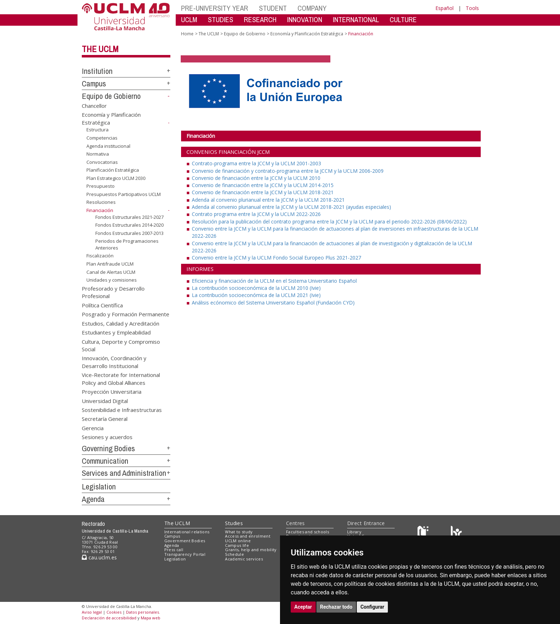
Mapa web (150, 617)
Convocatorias (102, 162)
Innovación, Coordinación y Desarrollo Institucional (114, 361)
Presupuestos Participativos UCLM (123, 194)
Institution (97, 71)
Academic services (244, 559)
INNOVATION (304, 19)
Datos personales (142, 612)
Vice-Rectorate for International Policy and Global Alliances (121, 378)
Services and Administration (124, 473)
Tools (472, 8)
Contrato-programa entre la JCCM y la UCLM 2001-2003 (256, 163)
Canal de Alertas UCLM (110, 271)
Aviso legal (92, 612)
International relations (187, 531)
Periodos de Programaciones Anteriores (127, 244)
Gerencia (93, 427)
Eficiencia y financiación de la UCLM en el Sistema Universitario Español (274, 280)
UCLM (189, 19)
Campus (94, 83)
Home (187, 34)
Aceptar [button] (303, 607)
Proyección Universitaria (111, 391)
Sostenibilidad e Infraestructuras (122, 409)
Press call (173, 549)
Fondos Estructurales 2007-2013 (129, 233)
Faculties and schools (307, 531)
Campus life (237, 545)
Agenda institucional (108, 145)
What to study (238, 531)
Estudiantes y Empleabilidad (116, 332)
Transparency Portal (184, 554)
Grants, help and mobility (250, 549)
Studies (234, 523)
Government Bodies (184, 540)
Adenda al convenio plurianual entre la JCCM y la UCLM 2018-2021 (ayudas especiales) (291, 206)
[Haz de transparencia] (424, 533)
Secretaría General (105, 418)
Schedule (234, 554)
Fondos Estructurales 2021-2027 (129, 216)
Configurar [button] (372, 607)
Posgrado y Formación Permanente (125, 314)
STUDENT (273, 8)
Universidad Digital (105, 400)
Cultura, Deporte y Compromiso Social (121, 345)
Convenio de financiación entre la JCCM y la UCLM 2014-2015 (263, 185)
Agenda (93, 499)
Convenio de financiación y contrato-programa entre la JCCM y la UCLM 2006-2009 (288, 170)
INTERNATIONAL (356, 19)
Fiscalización (100, 255)
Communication (105, 461)
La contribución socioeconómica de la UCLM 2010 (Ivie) (256, 288)
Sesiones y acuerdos (107, 437)
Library (354, 531)
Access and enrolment (247, 536)
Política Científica (102, 304)
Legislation (99, 486)
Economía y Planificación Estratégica (306, 34)
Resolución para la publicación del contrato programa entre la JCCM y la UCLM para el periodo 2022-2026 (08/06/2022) (329, 221)
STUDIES (220, 19)
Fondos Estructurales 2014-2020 (129, 225)
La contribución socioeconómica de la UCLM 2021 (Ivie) (256, 295)
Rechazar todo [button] (336, 607)
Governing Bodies (108, 448)
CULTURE (403, 19)
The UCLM (100, 49)
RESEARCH (260, 19)
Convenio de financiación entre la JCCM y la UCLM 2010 (256, 178)
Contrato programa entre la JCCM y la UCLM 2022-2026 (256, 214)
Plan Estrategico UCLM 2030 (115, 178)
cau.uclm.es (99, 557)
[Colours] (456, 533)
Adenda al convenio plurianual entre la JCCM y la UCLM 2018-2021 (268, 199)
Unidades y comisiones (111, 280)
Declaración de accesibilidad (109, 617)
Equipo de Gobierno (111, 96)
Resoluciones (101, 202)
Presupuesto (100, 186)
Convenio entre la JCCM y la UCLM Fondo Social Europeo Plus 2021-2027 (276, 257)
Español (444, 8)
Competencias (102, 138)
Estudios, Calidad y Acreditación (120, 323)
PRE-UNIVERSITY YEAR (214, 8)
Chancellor (94, 105)
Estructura (97, 129)
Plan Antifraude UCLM (110, 264)
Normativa (97, 154)
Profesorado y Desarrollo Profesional (113, 292)
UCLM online (238, 540)
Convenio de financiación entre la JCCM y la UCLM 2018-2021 (263, 192)
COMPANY (312, 8)
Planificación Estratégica (112, 170)
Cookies (113, 612)
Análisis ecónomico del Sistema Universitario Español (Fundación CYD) (273, 302)
